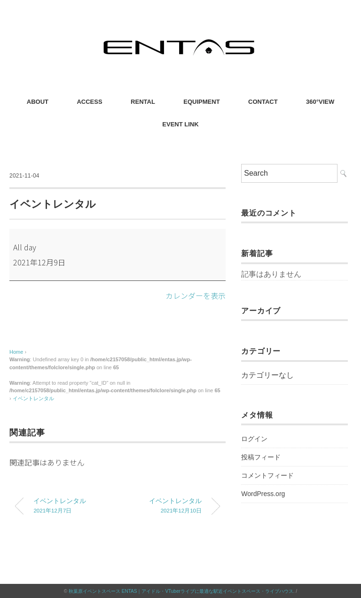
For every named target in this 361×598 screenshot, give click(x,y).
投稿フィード (261, 457)
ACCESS (89, 101)
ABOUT (37, 101)
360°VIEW (320, 101)
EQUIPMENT (201, 101)
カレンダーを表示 (195, 295)
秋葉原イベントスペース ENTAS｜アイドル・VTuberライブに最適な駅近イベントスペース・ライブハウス (181, 590)
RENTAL (143, 101)
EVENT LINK (180, 124)
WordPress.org (263, 493)
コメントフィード (267, 475)
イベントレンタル (33, 398)
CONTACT (263, 101)
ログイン (254, 439)
